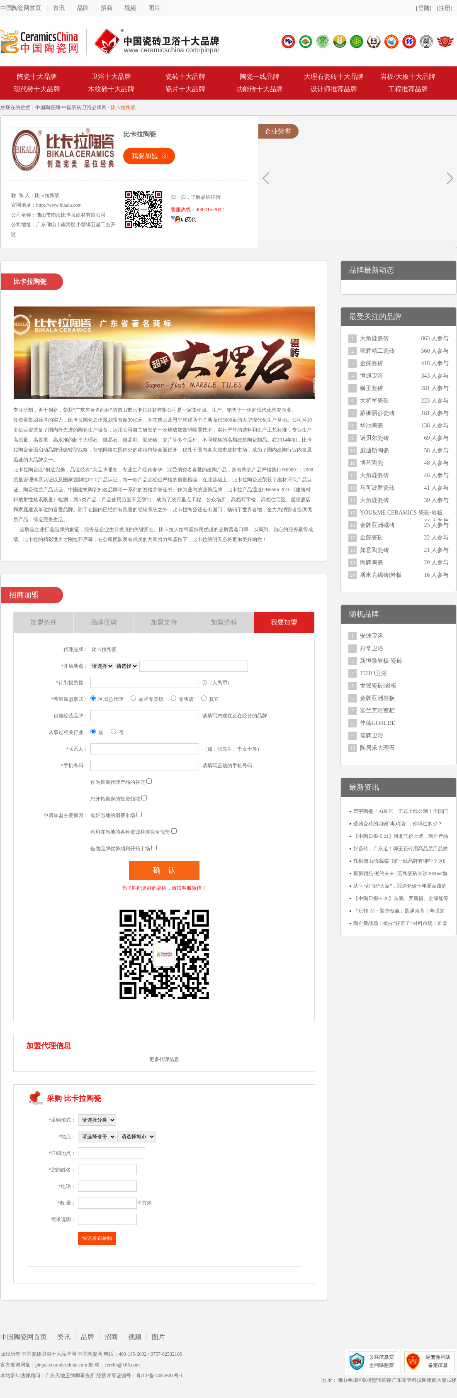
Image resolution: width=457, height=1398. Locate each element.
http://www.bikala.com (59, 205)
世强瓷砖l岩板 (378, 686)
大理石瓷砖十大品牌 (334, 76)
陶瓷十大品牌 (37, 76)
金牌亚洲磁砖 (377, 525)
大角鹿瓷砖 (374, 338)
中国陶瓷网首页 (20, 8)
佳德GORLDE (377, 723)
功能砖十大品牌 (259, 89)
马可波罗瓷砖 (377, 488)
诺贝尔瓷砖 (374, 438)
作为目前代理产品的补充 (117, 782)
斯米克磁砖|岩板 (381, 575)
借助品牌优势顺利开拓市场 (120, 848)
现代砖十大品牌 (37, 89)
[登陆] (423, 8)
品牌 (83, 8)
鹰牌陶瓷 (371, 562)
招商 (106, 8)
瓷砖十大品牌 (185, 76)
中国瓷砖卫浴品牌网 (84, 107)
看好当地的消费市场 (112, 815)
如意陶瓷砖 (374, 550)
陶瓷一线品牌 (260, 76)
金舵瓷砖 (371, 363)
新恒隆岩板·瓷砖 (381, 661)
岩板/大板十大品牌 (407, 76)
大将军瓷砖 (374, 401)
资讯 (59, 8)
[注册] (444, 8)
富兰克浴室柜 (377, 711)
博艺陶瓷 (371, 463)
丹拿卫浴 (371, 648)
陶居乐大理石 (377, 748)
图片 (154, 8)
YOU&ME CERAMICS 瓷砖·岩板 (401, 513)
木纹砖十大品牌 (111, 89)
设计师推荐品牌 (334, 89)
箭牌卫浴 (371, 735)
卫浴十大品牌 (111, 76)
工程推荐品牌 (408, 89)
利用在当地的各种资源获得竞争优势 (130, 832)
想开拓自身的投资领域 (115, 799)
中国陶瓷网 (47, 107)
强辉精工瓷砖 (377, 351)
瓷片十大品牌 (185, 89)
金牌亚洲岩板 (377, 698)
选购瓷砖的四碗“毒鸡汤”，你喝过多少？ (397, 824)
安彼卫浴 (371, 636)
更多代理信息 (164, 1059)
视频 (130, 8)
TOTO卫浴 (373, 673)
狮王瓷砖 (371, 388)
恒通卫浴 (371, 376)
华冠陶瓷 (371, 425)
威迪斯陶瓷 (374, 450)
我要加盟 (144, 155)
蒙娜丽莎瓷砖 (377, 413)
